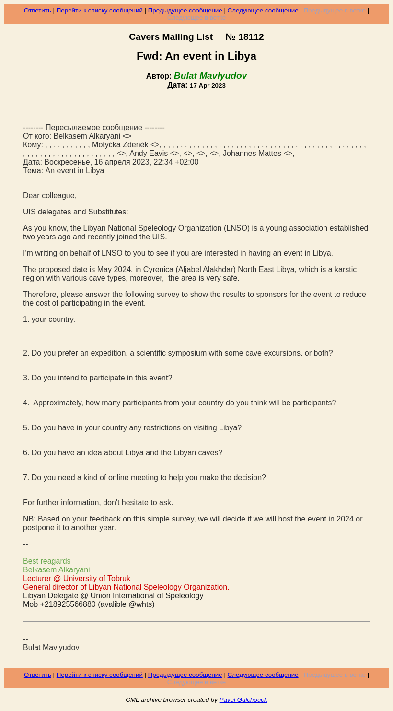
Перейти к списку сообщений (100, 10)
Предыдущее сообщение (185, 10)
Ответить (37, 10)
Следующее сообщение (263, 10)
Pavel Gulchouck (243, 699)
